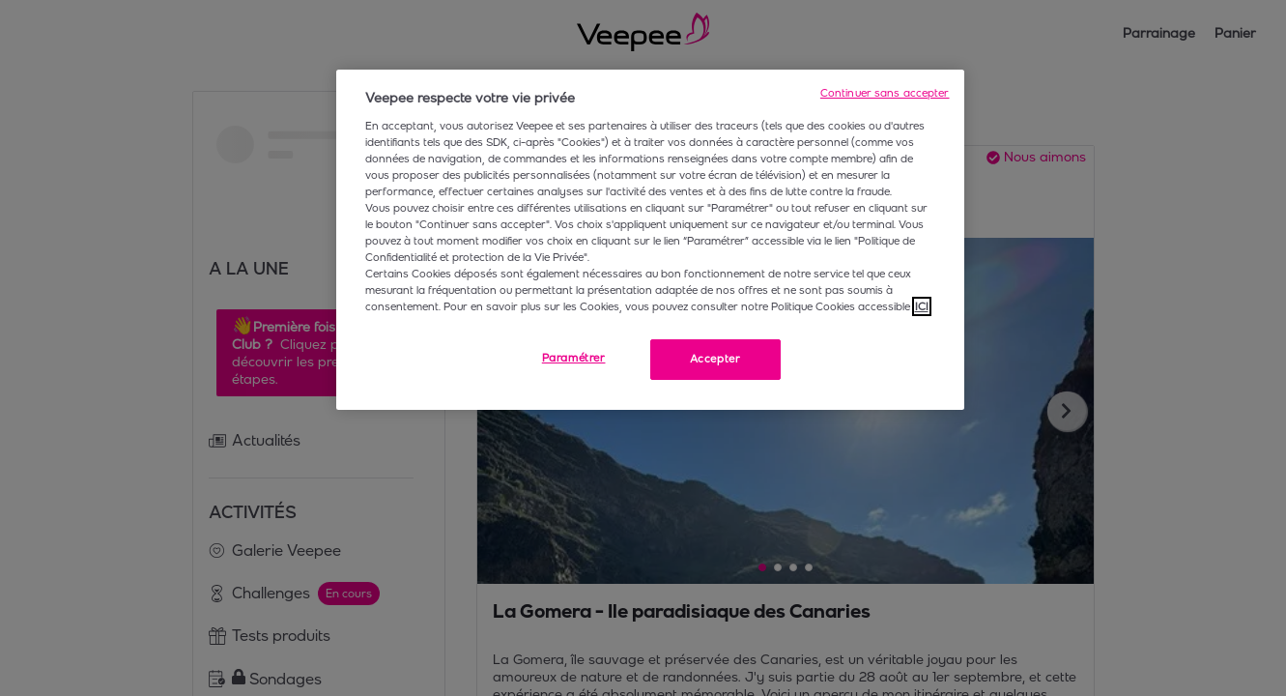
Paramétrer (574, 357)
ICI (922, 306)
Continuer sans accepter (885, 93)
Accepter (715, 358)
